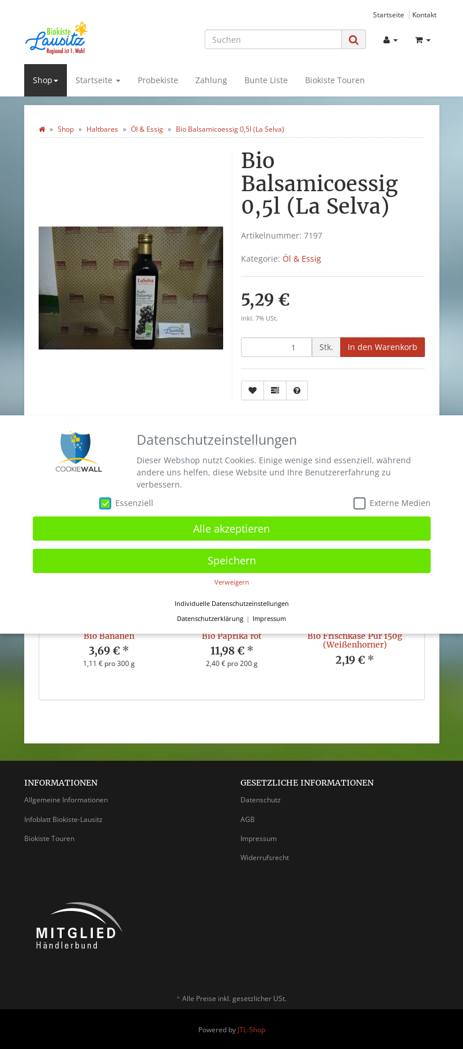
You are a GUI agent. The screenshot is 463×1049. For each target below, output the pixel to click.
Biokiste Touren (335, 80)
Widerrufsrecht (264, 857)
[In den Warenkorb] (382, 347)
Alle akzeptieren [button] (231, 528)
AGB (247, 819)
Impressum (258, 838)
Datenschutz (260, 800)
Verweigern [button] (231, 582)
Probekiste (158, 80)
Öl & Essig (302, 258)
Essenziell (126, 503)
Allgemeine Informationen (66, 800)
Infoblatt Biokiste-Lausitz (63, 819)
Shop (45, 80)
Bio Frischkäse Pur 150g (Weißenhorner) (354, 640)
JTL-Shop (251, 1030)
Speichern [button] (232, 560)
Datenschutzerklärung (210, 619)
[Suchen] (273, 39)
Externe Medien (392, 503)
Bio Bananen (109, 636)
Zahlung (211, 80)
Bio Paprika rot (232, 636)
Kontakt (424, 14)
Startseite (388, 14)
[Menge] (276, 347)
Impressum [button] (269, 619)
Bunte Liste (266, 80)
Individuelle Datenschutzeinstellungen (232, 604)
